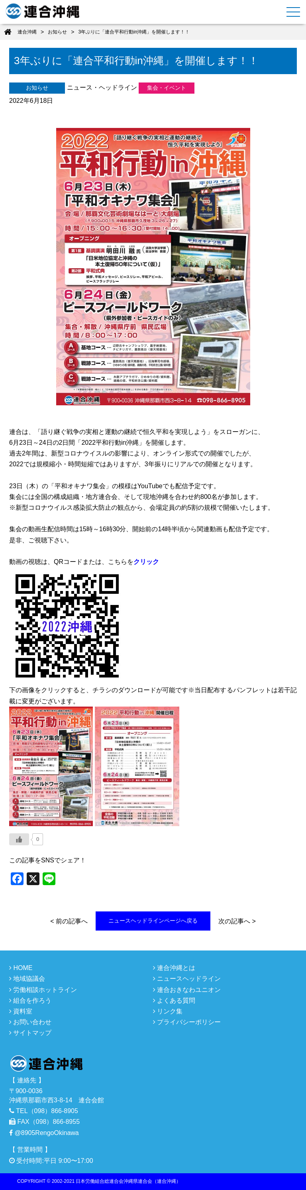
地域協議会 (27, 978)
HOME (20, 967)
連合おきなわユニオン (187, 989)
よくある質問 (174, 1000)
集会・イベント (166, 87)
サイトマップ (30, 1032)
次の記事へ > (237, 921)
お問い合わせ (30, 1022)
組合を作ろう (30, 1000)
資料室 (20, 1011)
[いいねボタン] (19, 839)
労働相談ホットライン (43, 989)
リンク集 (167, 1011)
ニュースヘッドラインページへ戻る (153, 920)
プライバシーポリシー (187, 1022)
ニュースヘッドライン (187, 978)
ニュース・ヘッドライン (102, 87)
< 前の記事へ (69, 921)
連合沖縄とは (174, 967)
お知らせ (37, 87)
